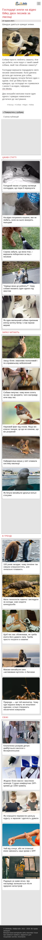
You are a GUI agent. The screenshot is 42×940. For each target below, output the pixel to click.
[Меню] (39, 3)
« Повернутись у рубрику (13, 112)
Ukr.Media (7, 89)
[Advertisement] (21, 134)
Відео (26, 105)
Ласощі (11, 105)
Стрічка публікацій (11, 117)
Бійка (32, 105)
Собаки (18, 105)
